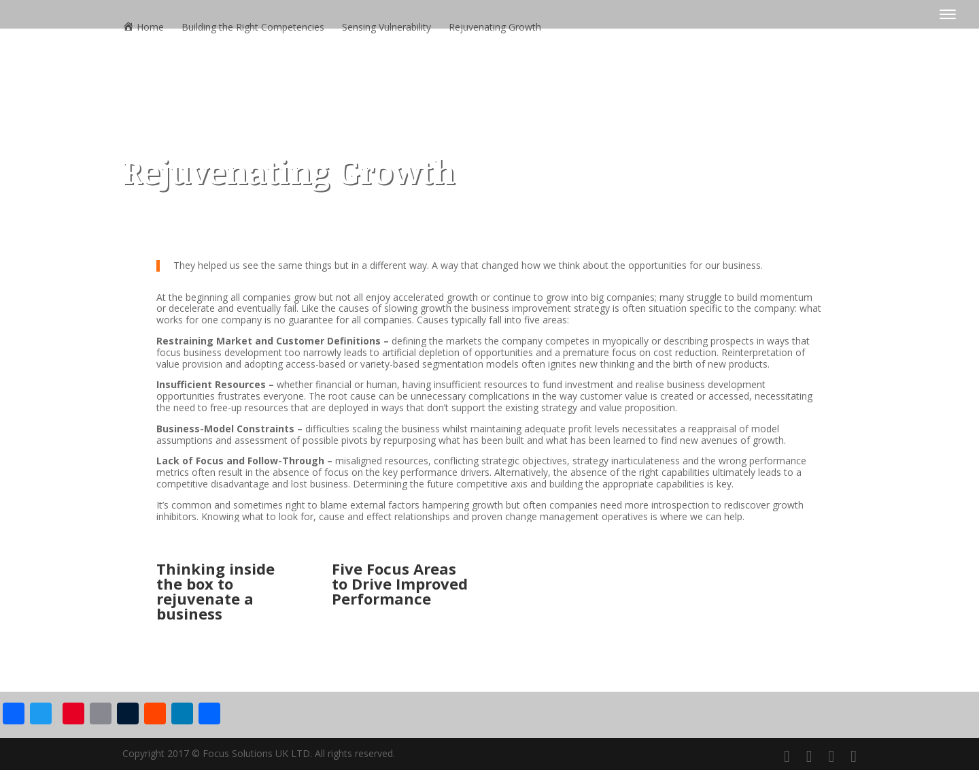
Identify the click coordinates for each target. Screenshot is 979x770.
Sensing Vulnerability (386, 27)
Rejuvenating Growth (495, 27)
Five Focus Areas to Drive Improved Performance (400, 583)
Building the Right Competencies (253, 27)
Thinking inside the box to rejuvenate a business (215, 591)
